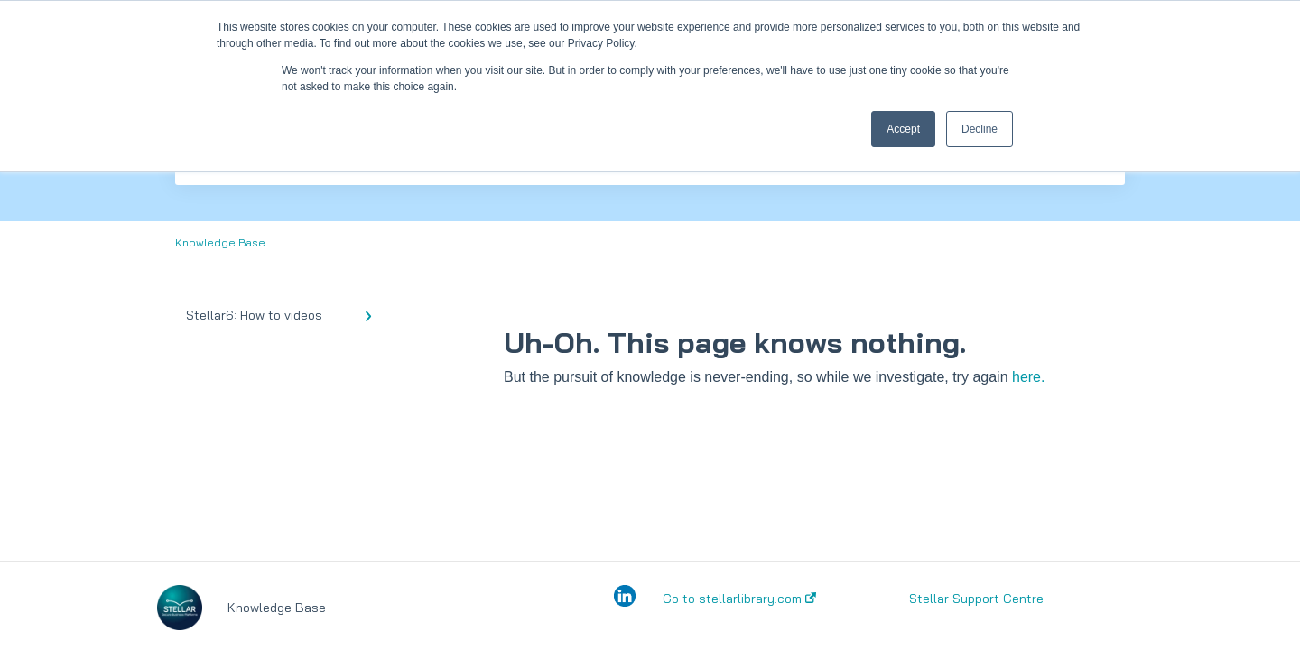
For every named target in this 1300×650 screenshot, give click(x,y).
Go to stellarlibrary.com (739, 598)
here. (1028, 377)
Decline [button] (979, 129)
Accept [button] (903, 129)
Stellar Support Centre (976, 598)
